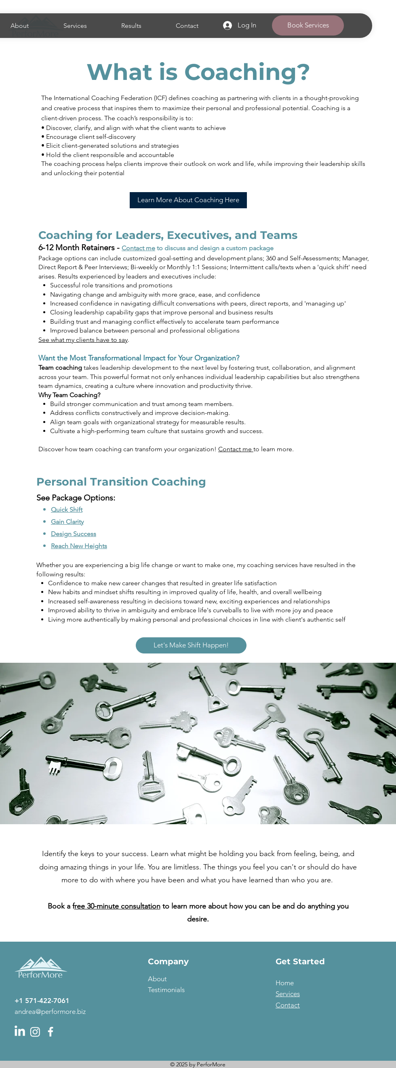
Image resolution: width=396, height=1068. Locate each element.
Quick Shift (66, 509)
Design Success (73, 534)
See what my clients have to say (83, 339)
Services (288, 994)
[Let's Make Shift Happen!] (191, 645)
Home (285, 983)
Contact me (138, 248)
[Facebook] (50, 1031)
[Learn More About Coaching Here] (188, 200)
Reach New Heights (79, 546)
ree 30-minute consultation (117, 906)
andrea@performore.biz (50, 1011)
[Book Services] (308, 25)
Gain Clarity (67, 522)
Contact (288, 1005)
